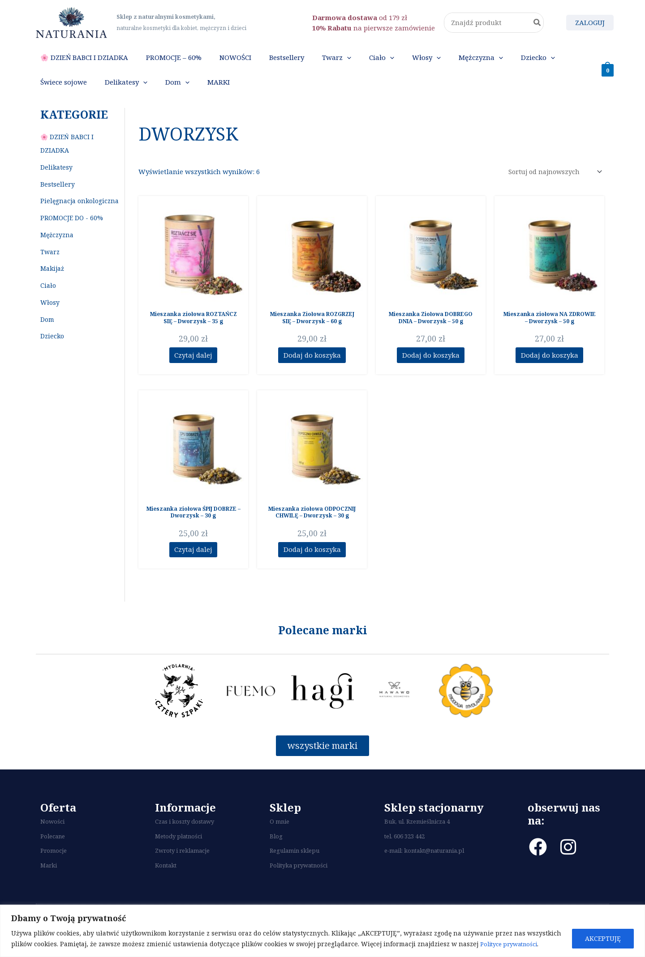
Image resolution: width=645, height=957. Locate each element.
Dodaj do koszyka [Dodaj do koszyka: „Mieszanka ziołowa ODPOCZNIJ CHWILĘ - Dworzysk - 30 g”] (312, 567)
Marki (48, 885)
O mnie (279, 842)
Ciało (48, 301)
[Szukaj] (537, 22)
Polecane (52, 856)
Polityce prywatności (512, 944)
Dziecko (52, 352)
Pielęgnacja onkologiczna (79, 217)
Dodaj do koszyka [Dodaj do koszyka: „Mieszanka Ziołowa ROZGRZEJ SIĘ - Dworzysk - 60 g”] (312, 371)
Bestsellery (57, 200)
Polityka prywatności (298, 885)
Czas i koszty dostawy (184, 842)
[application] (302, 61)
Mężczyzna (56, 251)
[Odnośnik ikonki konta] (590, 22)
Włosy (50, 318)
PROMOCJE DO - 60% (71, 234)
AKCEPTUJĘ (603, 938)
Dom (47, 335)
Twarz (50, 268)
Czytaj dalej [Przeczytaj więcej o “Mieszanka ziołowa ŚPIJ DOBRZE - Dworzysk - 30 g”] (193, 567)
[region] (322, 931)
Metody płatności (178, 856)
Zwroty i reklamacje (182, 871)
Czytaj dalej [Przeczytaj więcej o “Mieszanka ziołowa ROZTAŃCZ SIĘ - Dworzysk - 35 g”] (193, 371)
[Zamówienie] (551, 188)
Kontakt (165, 885)
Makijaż (52, 284)
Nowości (52, 842)
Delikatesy (56, 183)
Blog (276, 856)
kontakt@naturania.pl (434, 871)
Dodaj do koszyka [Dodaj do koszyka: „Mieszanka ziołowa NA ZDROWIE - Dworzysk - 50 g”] (549, 371)
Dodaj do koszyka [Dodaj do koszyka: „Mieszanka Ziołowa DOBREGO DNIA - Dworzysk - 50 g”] (431, 371)
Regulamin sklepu (294, 871)
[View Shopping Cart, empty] (608, 77)
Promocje (53, 871)
